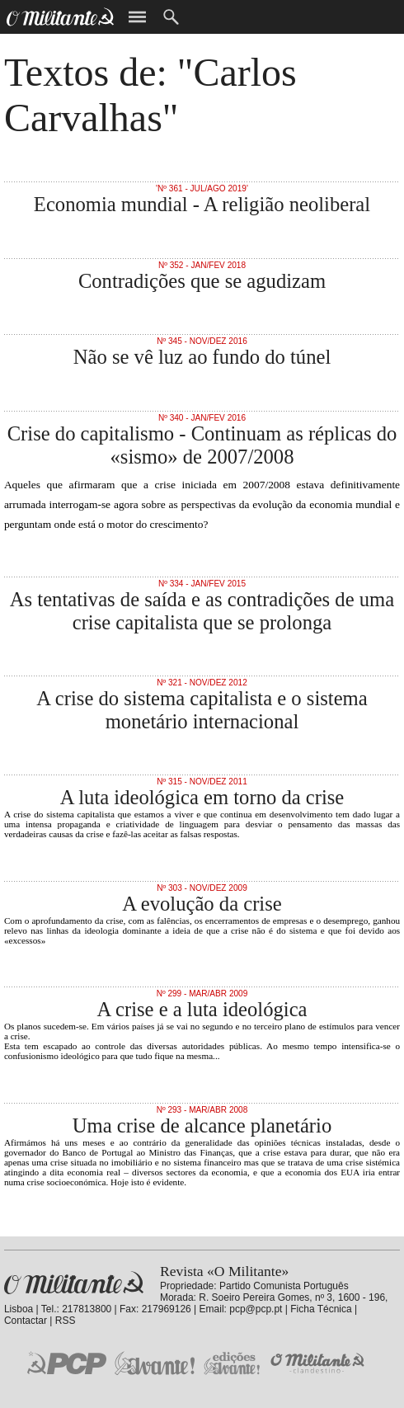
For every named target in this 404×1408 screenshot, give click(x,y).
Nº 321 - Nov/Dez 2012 (202, 682)
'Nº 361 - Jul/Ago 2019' (202, 188)
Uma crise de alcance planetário (202, 1125)
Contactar (25, 1320)
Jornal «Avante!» (155, 1363)
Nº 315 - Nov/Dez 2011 (202, 781)
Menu (137, 17)
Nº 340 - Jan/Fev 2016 (202, 417)
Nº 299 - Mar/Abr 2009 (202, 993)
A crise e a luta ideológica (201, 1009)
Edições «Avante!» (232, 1363)
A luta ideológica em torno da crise (202, 797)
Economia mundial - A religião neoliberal (202, 204)
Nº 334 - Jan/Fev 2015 (202, 583)
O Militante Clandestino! (319, 1363)
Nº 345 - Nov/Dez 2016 (202, 341)
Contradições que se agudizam (202, 281)
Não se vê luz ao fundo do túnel (202, 357)
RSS (65, 1320)
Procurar (171, 17)
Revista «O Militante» (73, 1283)
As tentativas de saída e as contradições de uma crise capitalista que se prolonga (202, 610)
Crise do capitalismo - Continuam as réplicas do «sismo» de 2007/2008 (202, 445)
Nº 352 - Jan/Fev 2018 (202, 265)
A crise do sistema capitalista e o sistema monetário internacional (201, 709)
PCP (66, 1362)
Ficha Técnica (320, 1309)
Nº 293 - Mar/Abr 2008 (202, 1109)
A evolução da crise (202, 903)
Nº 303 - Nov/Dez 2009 (202, 887)
